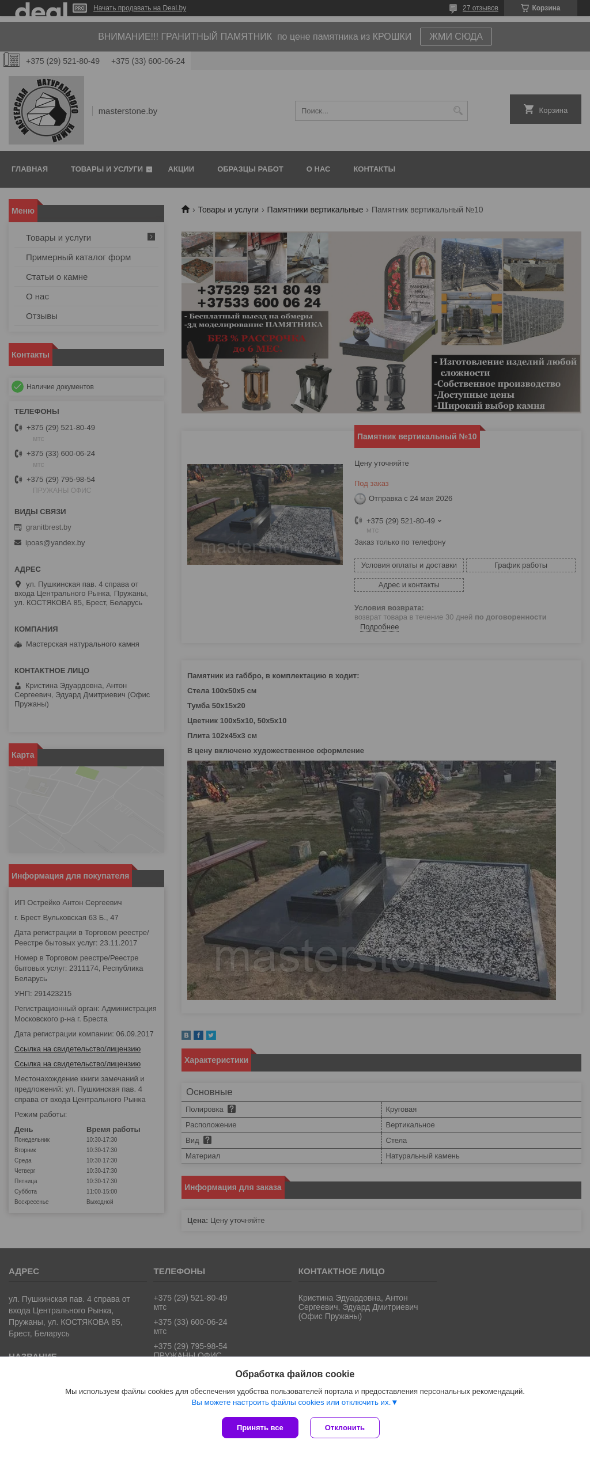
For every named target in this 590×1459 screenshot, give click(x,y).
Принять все (260, 1427)
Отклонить (345, 1427)
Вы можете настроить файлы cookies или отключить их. (291, 1402)
